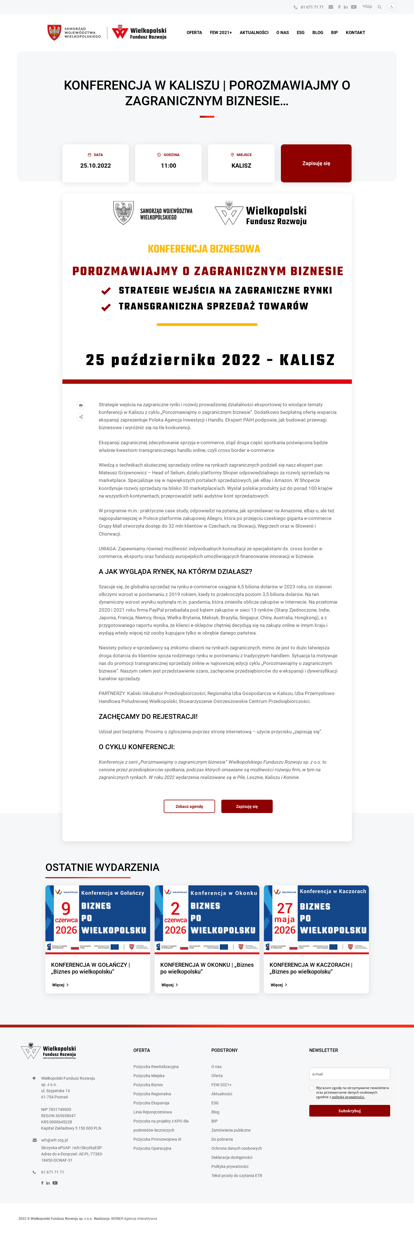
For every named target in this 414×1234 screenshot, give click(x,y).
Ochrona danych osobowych (236, 1148)
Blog (317, 32)
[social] (338, 7)
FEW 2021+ (221, 32)
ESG (300, 32)
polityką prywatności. (348, 1096)
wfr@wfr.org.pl (54, 1140)
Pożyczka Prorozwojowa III (157, 1139)
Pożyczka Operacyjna (152, 1148)
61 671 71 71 (312, 7)
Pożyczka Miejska (149, 1075)
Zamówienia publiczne (231, 1130)
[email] (349, 1074)
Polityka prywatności (229, 1166)
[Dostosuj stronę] (390, 9)
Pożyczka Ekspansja (151, 1103)
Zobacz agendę (189, 806)
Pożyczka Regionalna (152, 1094)
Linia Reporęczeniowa (152, 1112)
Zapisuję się (316, 163)
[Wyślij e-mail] (329, 7)
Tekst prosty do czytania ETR (236, 1175)
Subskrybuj (350, 1110)
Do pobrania (222, 1139)
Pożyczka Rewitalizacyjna (156, 1066)
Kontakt (355, 32)
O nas (282, 32)
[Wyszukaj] (378, 7)
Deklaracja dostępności (231, 1157)
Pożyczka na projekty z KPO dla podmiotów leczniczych (161, 1125)
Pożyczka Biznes (148, 1085)
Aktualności (254, 32)
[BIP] (365, 7)
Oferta (194, 32)
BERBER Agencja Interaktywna (134, 1219)
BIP (334, 32)
